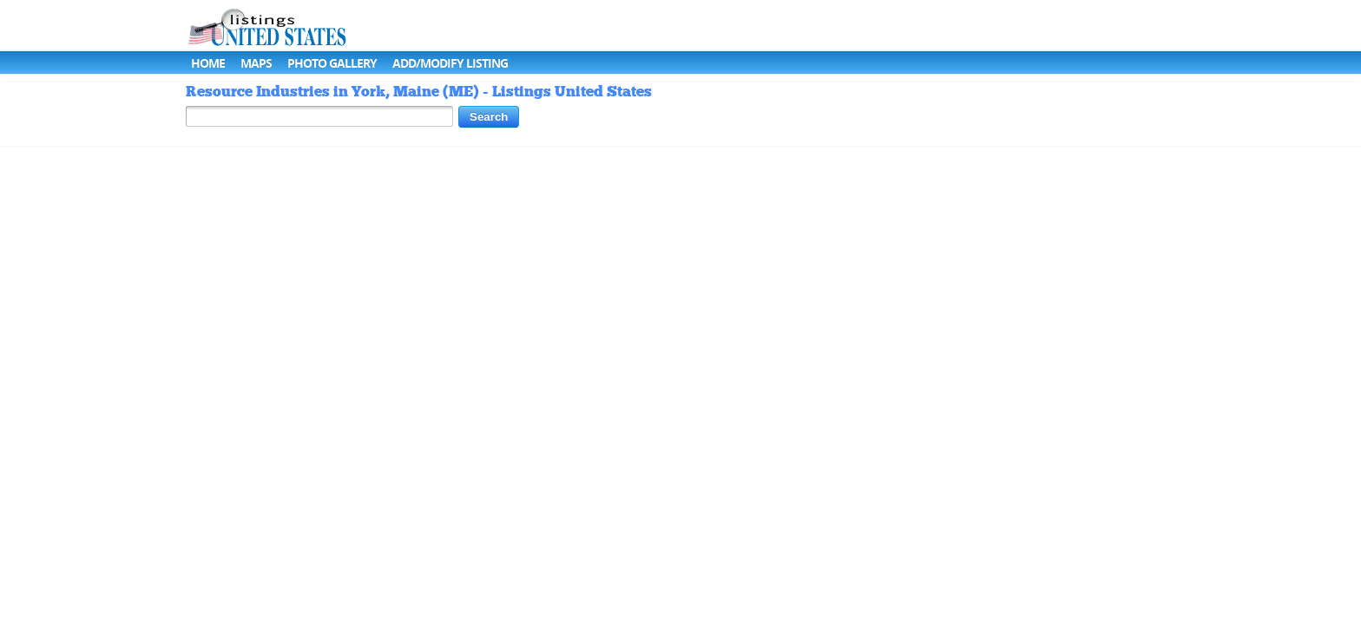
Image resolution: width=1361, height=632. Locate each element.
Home (208, 63)
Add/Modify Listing (450, 63)
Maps (256, 63)
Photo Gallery (332, 63)
